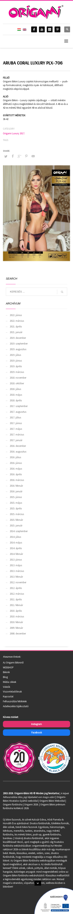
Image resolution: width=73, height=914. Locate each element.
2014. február (16, 554)
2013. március (17, 571)
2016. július (15, 457)
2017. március (17, 434)
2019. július (15, 355)
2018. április (16, 400)
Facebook (36, 732)
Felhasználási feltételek (15, 701)
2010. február (16, 622)
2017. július (15, 417)
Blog (5, 677)
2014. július (15, 537)
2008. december (18, 633)
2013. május (16, 565)
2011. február (16, 605)
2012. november (18, 582)
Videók (6, 687)
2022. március (17, 321)
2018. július (15, 389)
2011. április (16, 599)
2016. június (16, 463)
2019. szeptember (19, 343)
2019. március (17, 372)
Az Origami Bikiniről (13, 662)
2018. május (16, 394)
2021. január (16, 332)
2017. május (16, 429)
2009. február (16, 628)
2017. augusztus (18, 411)
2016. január (16, 491)
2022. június (16, 315)
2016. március (17, 480)
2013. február (16, 576)
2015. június (16, 497)
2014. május (16, 542)
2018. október (17, 383)
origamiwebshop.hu (42, 845)
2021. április (16, 326)
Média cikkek (9, 682)
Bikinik (6, 672)
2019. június (16, 360)
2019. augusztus (18, 349)
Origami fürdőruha (12, 804)
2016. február (16, 485)
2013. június (16, 559)
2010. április (16, 610)
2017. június (16, 423)
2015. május (16, 502)
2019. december (18, 338)
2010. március (17, 616)
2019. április (16, 366)
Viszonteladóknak (12, 691)
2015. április (16, 508)
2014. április (16, 548)
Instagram (36, 724)
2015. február (16, 520)
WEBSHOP (8, 667)
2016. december (18, 446)
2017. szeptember (19, 406)
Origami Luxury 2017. (14, 133)
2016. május (16, 468)
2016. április (16, 474)
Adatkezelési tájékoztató (16, 706)
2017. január (16, 440)
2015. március (17, 514)
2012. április (16, 588)
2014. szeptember (19, 531)
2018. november (18, 377)
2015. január (16, 525)
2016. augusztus (18, 451)
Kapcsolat (8, 696)
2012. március (17, 593)
